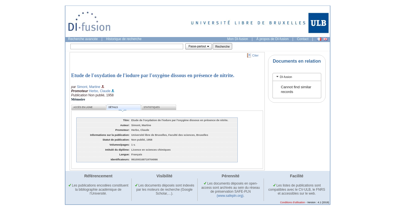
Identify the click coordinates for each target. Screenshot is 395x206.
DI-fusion (286, 77)
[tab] (297, 77)
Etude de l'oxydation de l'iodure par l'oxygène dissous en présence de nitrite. (152, 75)
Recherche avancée (83, 39)
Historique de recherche (123, 39)
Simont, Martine (88, 87)
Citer (255, 55)
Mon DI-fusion (237, 39)
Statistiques (152, 107)
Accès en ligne (83, 107)
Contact (302, 39)
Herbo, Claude (100, 91)
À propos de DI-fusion (272, 39)
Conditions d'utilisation (292, 202)
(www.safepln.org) (230, 196)
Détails (117, 108)
